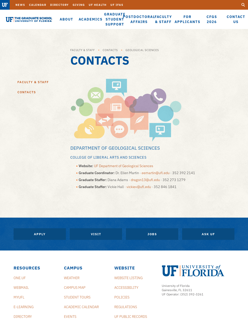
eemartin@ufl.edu (156, 173)
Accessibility (126, 287)
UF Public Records (130, 316)
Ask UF (208, 234)
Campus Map (74, 287)
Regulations (125, 307)
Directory (59, 5)
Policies (121, 297)
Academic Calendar (81, 307)
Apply (40, 234)
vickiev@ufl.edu (139, 187)
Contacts (110, 50)
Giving (79, 5)
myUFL (19, 297)
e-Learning (24, 307)
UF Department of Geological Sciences (123, 166)
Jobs (152, 234)
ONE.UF (20, 278)
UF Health (98, 5)
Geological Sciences (142, 50)
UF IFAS (116, 5)
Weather (71, 278)
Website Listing (128, 278)
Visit (96, 234)
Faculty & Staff (82, 50)
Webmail (21, 287)
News (20, 5)
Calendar (37, 5)
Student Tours (77, 297)
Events (70, 316)
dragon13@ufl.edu (145, 180)
